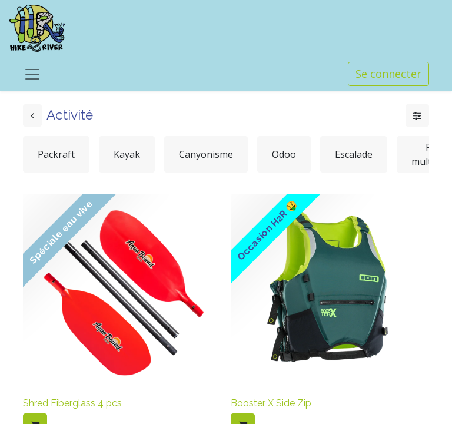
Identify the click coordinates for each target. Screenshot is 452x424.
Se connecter (388, 74)
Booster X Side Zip (271, 403)
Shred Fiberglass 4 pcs (72, 403)
